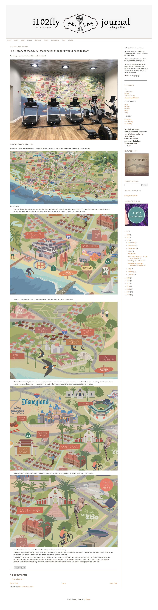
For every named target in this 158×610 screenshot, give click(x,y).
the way (126, 107)
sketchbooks (128, 92)
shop (63, 40)
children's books (129, 96)
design (46, 40)
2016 (128, 283)
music (126, 111)
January (131, 274)
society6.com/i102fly (130, 195)
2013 (128, 289)
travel (126, 105)
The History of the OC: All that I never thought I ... (138, 257)
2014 (128, 286)
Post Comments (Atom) (25, 586)
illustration (38, 40)
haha (126, 113)
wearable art (55, 40)
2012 (128, 292)
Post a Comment (18, 579)
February (131, 272)
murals (29, 40)
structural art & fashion (131, 98)
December (131, 243)
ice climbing (128, 123)
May (130, 269)
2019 (128, 240)
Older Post (113, 583)
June (130, 251)
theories (127, 109)
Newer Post (14, 583)
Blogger (88, 599)
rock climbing (128, 121)
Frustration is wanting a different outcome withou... (137, 264)
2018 (128, 278)
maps (22, 40)
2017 (128, 281)
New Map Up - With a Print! (136, 261)
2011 (128, 295)
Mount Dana (132, 253)
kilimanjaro (127, 119)
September (132, 248)
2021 (128, 235)
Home (9, 40)
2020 (128, 237)
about (16, 40)
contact (70, 40)
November (131, 245)
